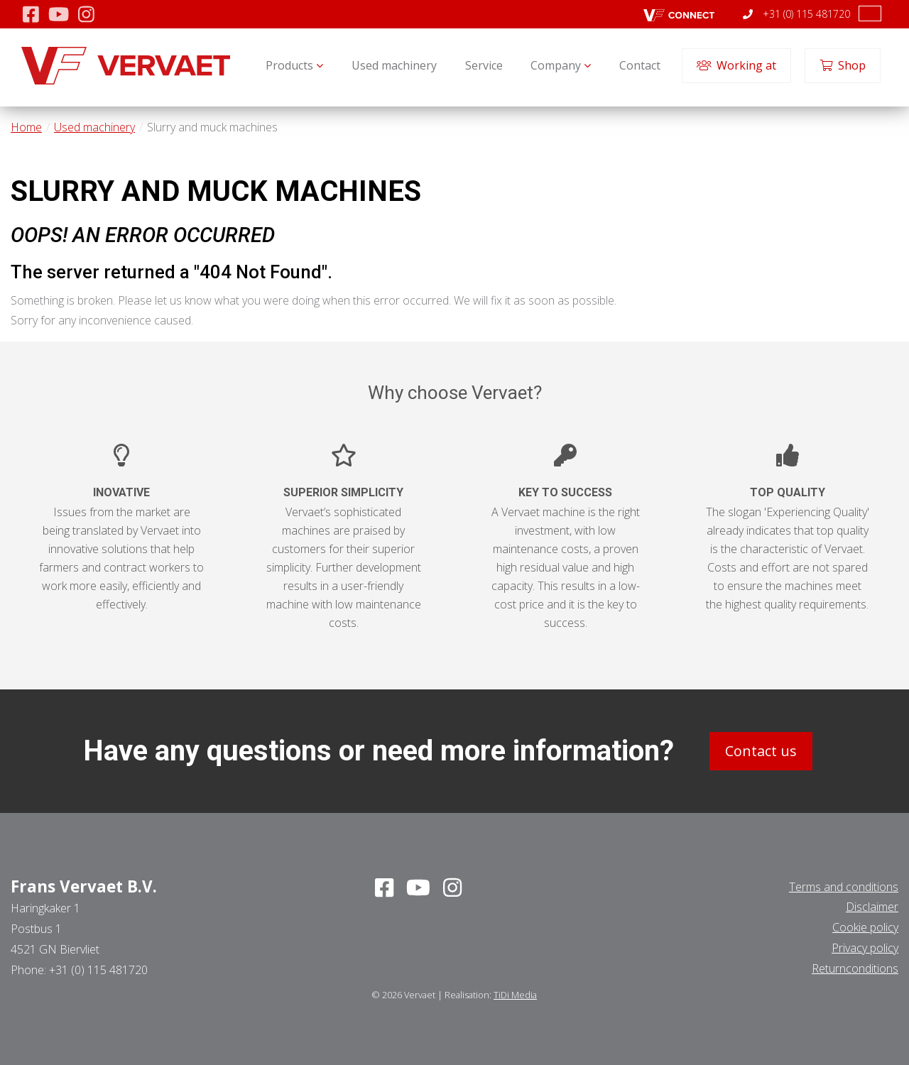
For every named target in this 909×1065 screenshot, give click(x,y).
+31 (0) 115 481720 (796, 14)
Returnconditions (855, 968)
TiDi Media (515, 994)
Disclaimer (872, 906)
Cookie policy (865, 927)
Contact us (761, 750)
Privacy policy (865, 948)
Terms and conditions (843, 887)
